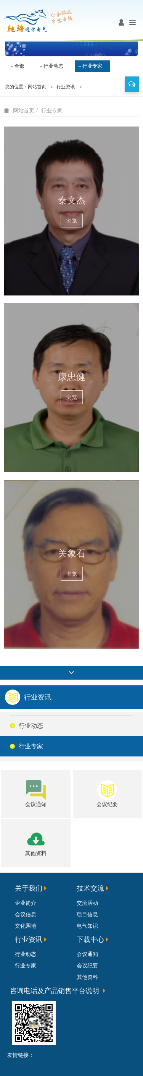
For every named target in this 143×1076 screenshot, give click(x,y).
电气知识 (87, 926)
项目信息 (87, 914)
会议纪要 (87, 965)
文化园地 (25, 926)
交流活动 (87, 903)
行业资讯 (65, 86)
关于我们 (28, 888)
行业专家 (92, 66)
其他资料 (87, 977)
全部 (19, 66)
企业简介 (25, 903)
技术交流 (90, 888)
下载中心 (90, 939)
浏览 (71, 220)
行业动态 (53, 66)
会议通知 (87, 954)
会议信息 (25, 914)
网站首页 (37, 86)
